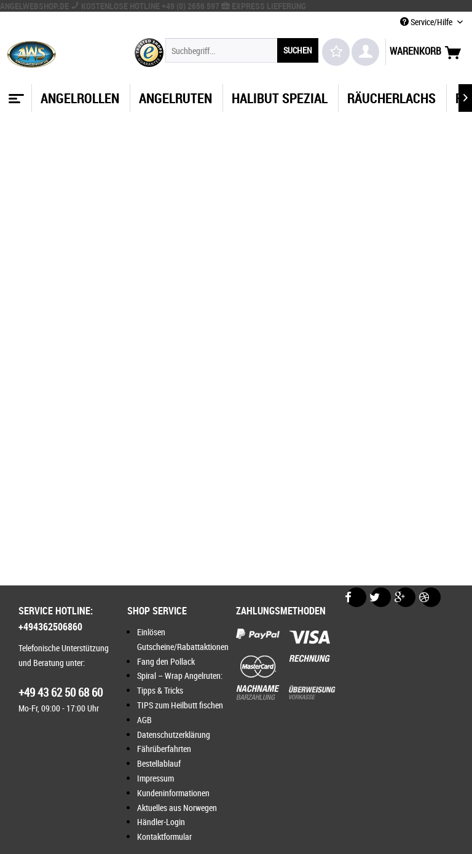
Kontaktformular (164, 836)
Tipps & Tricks (160, 690)
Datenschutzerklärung (173, 734)
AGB (144, 720)
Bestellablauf (159, 763)
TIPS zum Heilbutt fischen (180, 705)
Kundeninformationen (173, 793)
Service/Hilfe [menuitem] (427, 22)
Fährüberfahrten (164, 748)
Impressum (155, 778)
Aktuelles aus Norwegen (177, 807)
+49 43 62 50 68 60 (60, 692)
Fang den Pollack (166, 661)
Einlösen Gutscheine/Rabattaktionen (183, 639)
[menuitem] (242, 50)
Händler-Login (161, 822)
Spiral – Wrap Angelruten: (179, 675)
